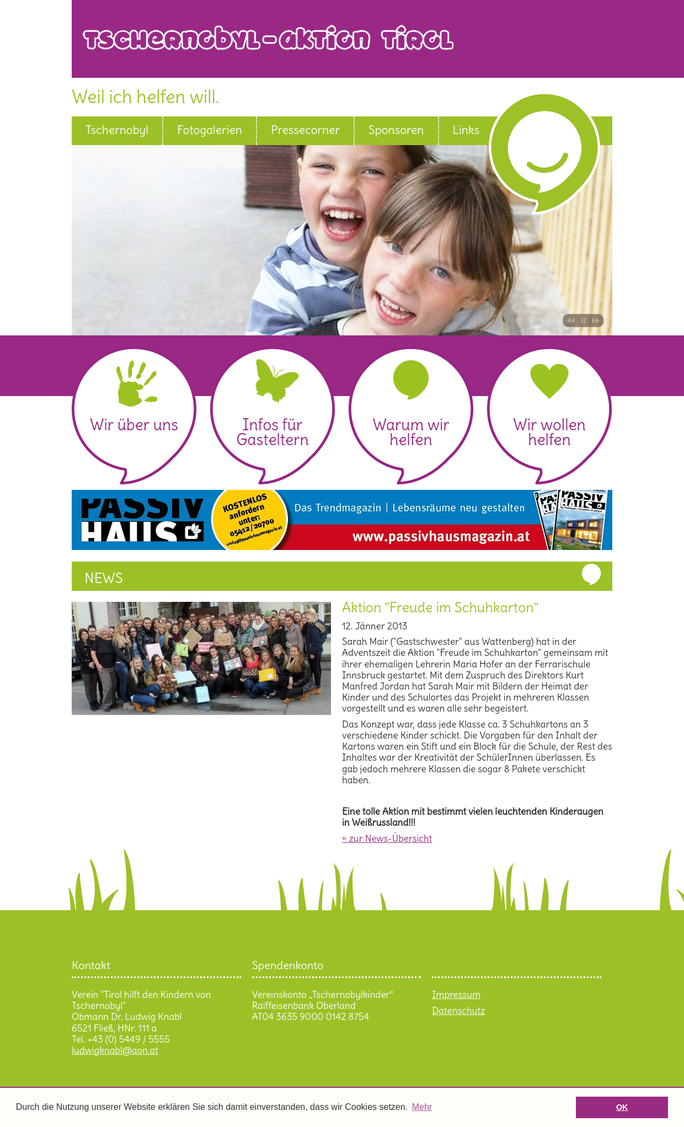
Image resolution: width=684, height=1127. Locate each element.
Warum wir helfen (410, 432)
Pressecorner (305, 130)
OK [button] (622, 1107)
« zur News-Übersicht (387, 838)
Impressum (456, 995)
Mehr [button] (422, 1107)
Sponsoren (396, 130)
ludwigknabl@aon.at (115, 1050)
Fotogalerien (209, 130)
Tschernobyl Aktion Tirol (347, 46)
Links (466, 130)
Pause (583, 320)
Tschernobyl (117, 130)
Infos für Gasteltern (272, 432)
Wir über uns (134, 425)
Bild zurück (569, 320)
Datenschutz (458, 1011)
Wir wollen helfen (549, 432)
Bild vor (597, 320)
